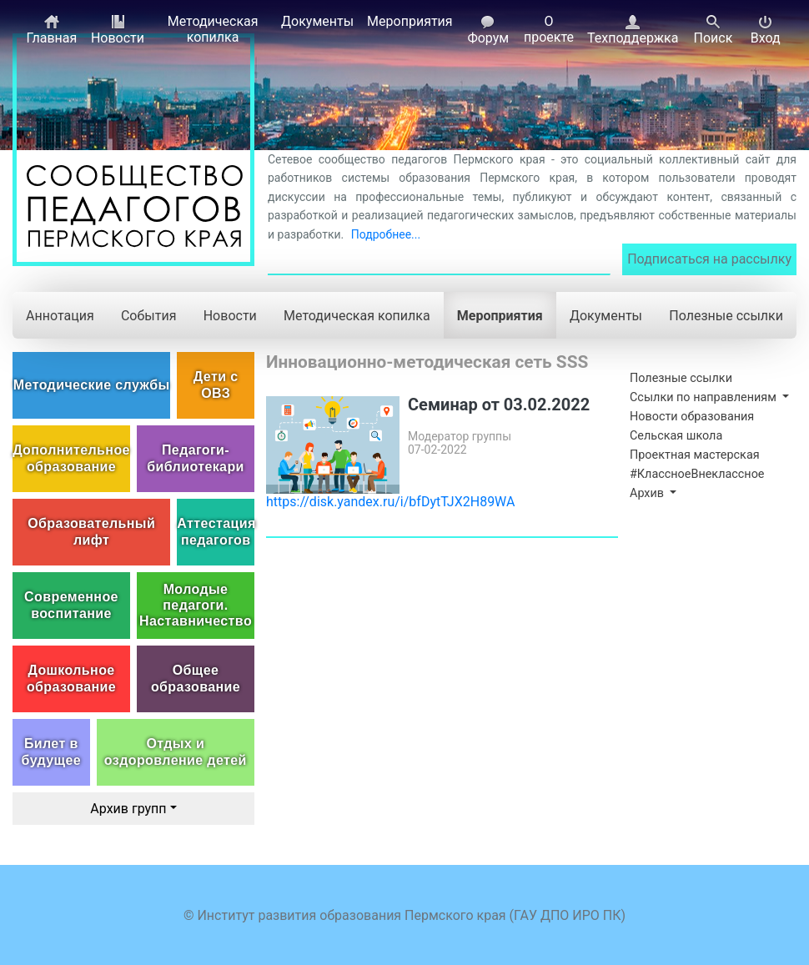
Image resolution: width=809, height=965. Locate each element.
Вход (766, 30)
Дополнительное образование (71, 458)
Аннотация (60, 316)
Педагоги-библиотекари (195, 458)
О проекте (549, 29)
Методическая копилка (213, 29)
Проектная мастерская (695, 455)
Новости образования (692, 417)
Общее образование (195, 678)
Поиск (712, 30)
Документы (317, 21)
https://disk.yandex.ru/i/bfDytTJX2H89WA (390, 502)
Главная (51, 30)
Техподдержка (632, 30)
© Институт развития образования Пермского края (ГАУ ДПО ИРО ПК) (404, 915)
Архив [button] (648, 493)
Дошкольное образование (71, 678)
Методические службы (91, 385)
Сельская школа (676, 436)
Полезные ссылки (726, 316)
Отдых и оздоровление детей (175, 751)
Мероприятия (410, 21)
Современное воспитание (71, 605)
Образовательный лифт (91, 531)
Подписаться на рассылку (709, 259)
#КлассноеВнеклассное (697, 474)
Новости (117, 30)
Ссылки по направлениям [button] (704, 397)
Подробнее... (385, 234)
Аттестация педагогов (215, 531)
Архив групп (128, 809)
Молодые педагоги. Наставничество (195, 605)
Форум (488, 30)
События (149, 316)
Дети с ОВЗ (216, 384)
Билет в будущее (52, 751)
